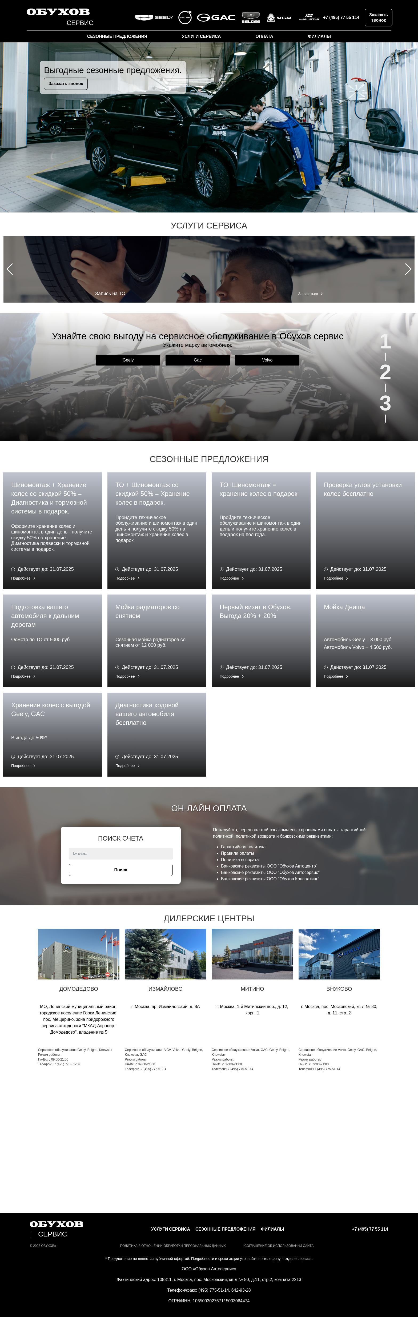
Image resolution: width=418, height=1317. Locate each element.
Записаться (308, 294)
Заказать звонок (378, 17)
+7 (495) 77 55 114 (341, 17)
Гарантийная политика (243, 847)
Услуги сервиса (201, 36)
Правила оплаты (237, 853)
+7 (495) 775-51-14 (66, 1064)
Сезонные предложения (117, 36)
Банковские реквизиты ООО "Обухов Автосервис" (270, 872)
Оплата (264, 36)
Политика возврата (240, 859)
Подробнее (21, 578)
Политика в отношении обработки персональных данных (173, 1246)
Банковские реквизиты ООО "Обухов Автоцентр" (269, 866)
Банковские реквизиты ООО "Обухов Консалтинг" (270, 879)
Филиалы (319, 36)
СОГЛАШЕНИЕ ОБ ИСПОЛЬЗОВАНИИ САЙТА (279, 1246)
